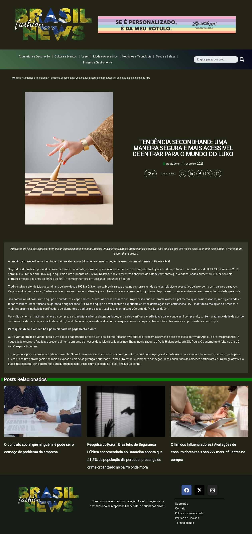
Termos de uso (184, 522)
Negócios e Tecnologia (136, 56)
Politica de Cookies (187, 518)
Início (16, 77)
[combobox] (216, 59)
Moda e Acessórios (105, 56)
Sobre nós (181, 503)
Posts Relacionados (25, 379)
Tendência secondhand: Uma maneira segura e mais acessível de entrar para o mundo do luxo (183, 148)
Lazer (85, 56)
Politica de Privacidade (189, 513)
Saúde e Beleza (166, 56)
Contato (180, 508)
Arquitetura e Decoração (34, 56)
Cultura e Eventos (66, 56)
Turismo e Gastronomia (97, 62)
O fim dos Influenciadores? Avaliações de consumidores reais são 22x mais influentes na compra (208, 452)
